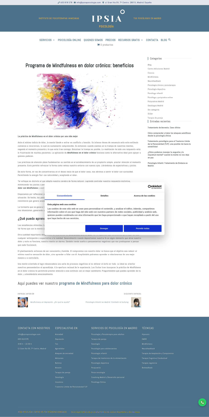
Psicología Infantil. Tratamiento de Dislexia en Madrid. (168, 164)
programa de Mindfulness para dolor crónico (95, 283)
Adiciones (59, 358)
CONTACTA (152, 40)
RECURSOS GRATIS (130, 40)
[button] (169, 40)
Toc (56, 344)
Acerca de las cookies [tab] (144, 196)
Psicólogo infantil (155, 93)
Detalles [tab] (104, 196)
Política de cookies (108, 412)
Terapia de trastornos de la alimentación (108, 358)
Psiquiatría (96, 368)
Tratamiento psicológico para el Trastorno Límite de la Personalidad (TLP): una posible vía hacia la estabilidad (169, 144)
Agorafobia (59, 348)
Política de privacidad (90, 412)
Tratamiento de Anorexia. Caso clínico (164, 128)
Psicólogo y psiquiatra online (160, 97)
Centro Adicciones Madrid (159, 69)
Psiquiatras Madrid (156, 101)
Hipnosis (146, 334)
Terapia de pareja (155, 118)
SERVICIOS (47, 40)
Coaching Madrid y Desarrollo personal (107, 377)
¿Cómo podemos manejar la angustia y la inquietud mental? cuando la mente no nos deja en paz (168, 155)
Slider (150, 114)
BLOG (164, 40)
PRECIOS (110, 40)
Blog (150, 65)
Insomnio (59, 382)
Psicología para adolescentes (104, 348)
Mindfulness (153, 77)
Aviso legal (76, 412)
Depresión (59, 339)
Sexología (59, 377)
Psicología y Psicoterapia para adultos (107, 334)
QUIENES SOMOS (93, 40)
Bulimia (58, 363)
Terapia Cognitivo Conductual (154, 358)
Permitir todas (142, 228)
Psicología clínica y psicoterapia (162, 85)
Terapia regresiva (149, 363)
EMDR (144, 339)
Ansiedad (59, 334)
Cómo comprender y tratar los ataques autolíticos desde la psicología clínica (169, 134)
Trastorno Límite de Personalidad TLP (71, 387)
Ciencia (151, 73)
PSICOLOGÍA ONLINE (69, 40)
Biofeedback (147, 368)
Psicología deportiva (156, 89)
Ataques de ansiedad (64, 353)
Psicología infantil (99, 353)
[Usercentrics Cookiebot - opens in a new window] (150, 187)
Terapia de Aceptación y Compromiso (158, 353)
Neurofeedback (154, 81)
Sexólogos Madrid (155, 105)
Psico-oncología (98, 372)
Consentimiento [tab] (64, 196)
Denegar (104, 228)
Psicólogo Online (98, 382)
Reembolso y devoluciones (128, 412)
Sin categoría (153, 110)
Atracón (58, 368)
